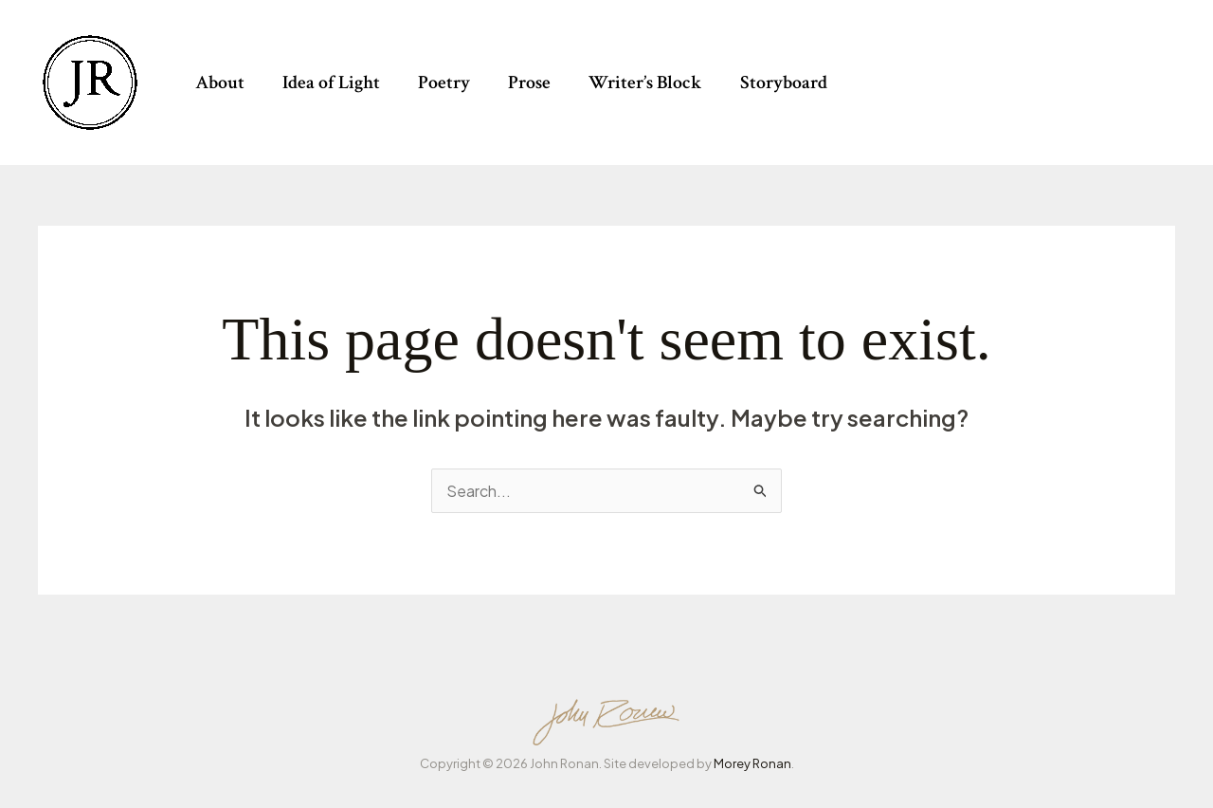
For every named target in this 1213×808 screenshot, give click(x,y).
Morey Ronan (752, 763)
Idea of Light (331, 83)
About (219, 83)
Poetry (444, 83)
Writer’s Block (645, 83)
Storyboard (783, 83)
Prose (529, 83)
